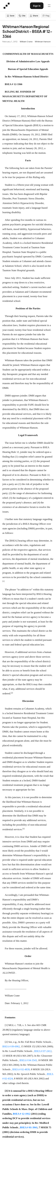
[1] (6, 1025)
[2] (6, 1042)
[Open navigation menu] (49, 5)
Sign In (36, 5)
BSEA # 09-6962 (11, 1046)
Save (10, 16)
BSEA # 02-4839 (21, 1069)
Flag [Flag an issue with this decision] (46, 16)
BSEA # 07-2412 (43, 1051)
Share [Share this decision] (34, 16)
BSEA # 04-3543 (28, 1060)
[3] (6, 1090)
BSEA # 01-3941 (28, 1127)
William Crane (26, 41)
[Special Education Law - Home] (7, 6)
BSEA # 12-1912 (21, 1113)
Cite (22, 16)
